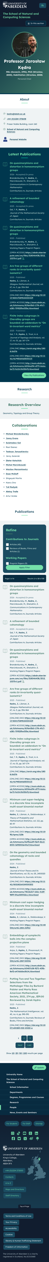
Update (39, 1067)
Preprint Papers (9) (18, 563)
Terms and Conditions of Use (18, 1216)
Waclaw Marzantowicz (17, 469)
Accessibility (11, 1228)
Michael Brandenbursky (17, 434)
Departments (16, 1092)
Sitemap (39, 1123)
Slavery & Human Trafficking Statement (23, 1241)
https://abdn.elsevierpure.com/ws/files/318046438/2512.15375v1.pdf (28, 255)
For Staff (26, 1123)
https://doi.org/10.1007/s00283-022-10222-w (27, 1026)
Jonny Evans (12, 438)
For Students (12, 1123)
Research (14, 1102)
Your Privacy (11, 1222)
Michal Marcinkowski (16, 465)
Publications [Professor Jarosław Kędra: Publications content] (24, 512)
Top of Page (24, 1206)
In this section (37, 23)
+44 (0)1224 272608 (16, 119)
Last (30, 1045)
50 (20, 1053)
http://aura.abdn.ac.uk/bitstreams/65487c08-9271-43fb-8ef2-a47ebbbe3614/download (28, 968)
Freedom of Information (16, 1247)
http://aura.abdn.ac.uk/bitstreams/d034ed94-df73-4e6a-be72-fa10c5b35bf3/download (28, 366)
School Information (19, 1087)
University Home (14, 1074)
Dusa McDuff (12, 474)
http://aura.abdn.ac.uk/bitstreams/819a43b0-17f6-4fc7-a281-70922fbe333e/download (28, 305)
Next (21, 1045)
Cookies (9, 1234)
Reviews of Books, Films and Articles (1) (23, 550)
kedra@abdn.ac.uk (16, 114)
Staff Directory (12, 1195)
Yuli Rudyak (12, 487)
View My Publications (34, 375)
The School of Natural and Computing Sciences (21, 15)
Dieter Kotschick (14, 460)
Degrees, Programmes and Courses (27, 1097)
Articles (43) (15, 544)
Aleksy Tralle (12, 491)
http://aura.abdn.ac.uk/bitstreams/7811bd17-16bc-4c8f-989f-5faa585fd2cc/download (28, 892)
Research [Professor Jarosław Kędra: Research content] (24, 389)
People (13, 1107)
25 (17, 1053)
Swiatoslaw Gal (13, 443)
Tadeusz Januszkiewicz (17, 451)
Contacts (9, 1177)
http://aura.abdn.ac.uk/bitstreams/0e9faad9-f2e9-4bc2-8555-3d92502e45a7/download (28, 842)
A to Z (8, 1183)
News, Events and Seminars (23, 1112)
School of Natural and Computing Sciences (23, 130)
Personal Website (18, 139)
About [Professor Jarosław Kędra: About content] (24, 99)
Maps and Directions (14, 1189)
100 (25, 1053)
